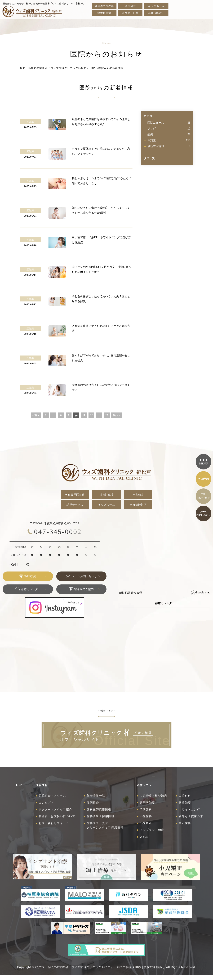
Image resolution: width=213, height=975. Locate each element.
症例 (168, 134)
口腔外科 (185, 795)
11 (83, 415)
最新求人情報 (168, 146)
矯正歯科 (185, 823)
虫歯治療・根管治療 (153, 795)
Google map (202, 592)
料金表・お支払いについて (57, 816)
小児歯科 (146, 816)
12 (91, 415)
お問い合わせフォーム (54, 823)
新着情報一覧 (96, 795)
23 (106, 415)
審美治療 (185, 802)
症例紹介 (93, 802)
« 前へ (35, 415)
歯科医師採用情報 (99, 809)
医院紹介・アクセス (52, 795)
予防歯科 (146, 809)
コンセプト (46, 802)
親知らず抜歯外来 (191, 816)
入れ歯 (144, 836)
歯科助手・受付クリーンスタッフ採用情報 (105, 825)
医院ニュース (168, 123)
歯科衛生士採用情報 (100, 816)
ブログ (168, 129)
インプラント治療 (152, 829)
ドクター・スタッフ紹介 (55, 809)
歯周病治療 (147, 802)
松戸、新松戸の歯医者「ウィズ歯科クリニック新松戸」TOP (57, 68)
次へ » (116, 415)
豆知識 (168, 140)
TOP (19, 785)
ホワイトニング (189, 809)
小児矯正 (146, 823)
